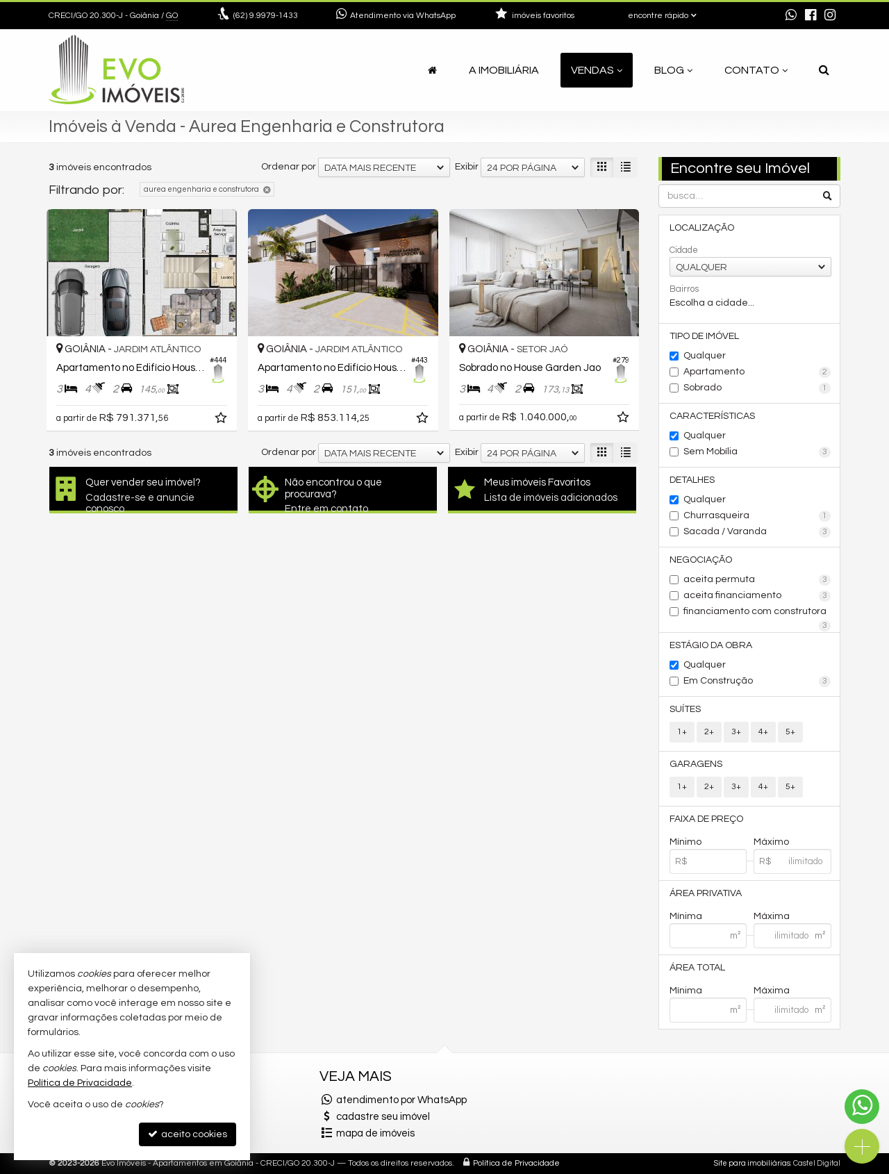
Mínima (686, 916)
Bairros (684, 289)
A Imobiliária (504, 70)
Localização (702, 228)
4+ (763, 731)
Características (712, 416)
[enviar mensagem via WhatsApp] (791, 15)
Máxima (772, 916)
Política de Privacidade (516, 1163)
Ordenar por (288, 167)
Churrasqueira (757, 516)
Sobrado (757, 388)
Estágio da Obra (711, 645)
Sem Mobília (757, 452)
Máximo (771, 842)
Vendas (596, 70)
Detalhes (692, 480)
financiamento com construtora (757, 612)
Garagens (696, 764)
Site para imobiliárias (752, 1163)
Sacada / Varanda (757, 532)
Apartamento (757, 372)
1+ (682, 731)
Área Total (697, 968)
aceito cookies (187, 1134)
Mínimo (685, 842)
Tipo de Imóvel (704, 336)
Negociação (701, 560)
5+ (790, 731)
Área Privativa (706, 893)
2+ (709, 731)
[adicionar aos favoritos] (222, 420)
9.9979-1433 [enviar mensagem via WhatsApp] (265, 15)
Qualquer (704, 356)
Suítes (685, 709)
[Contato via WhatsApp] (862, 1106)
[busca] (824, 70)
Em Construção (757, 681)
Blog (673, 70)
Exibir (467, 167)
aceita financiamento (757, 596)
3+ (736, 731)
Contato (756, 70)
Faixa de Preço (706, 819)
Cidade (684, 250)
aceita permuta (757, 580)
